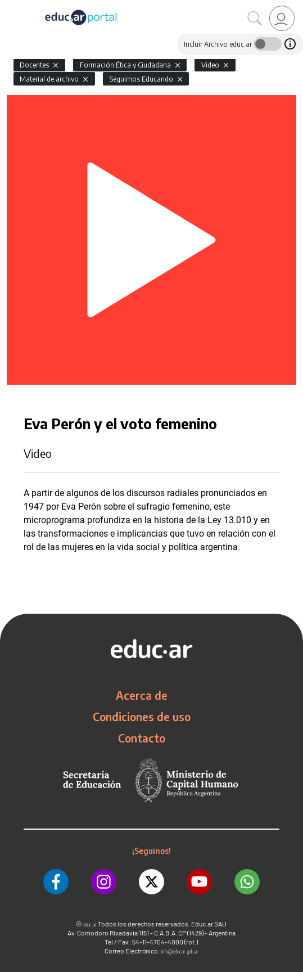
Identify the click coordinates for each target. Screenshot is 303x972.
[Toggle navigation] (10, 6)
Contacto (141, 738)
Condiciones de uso (142, 716)
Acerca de (142, 695)
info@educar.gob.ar (179, 951)
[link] (282, 18)
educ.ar (90, 924)
